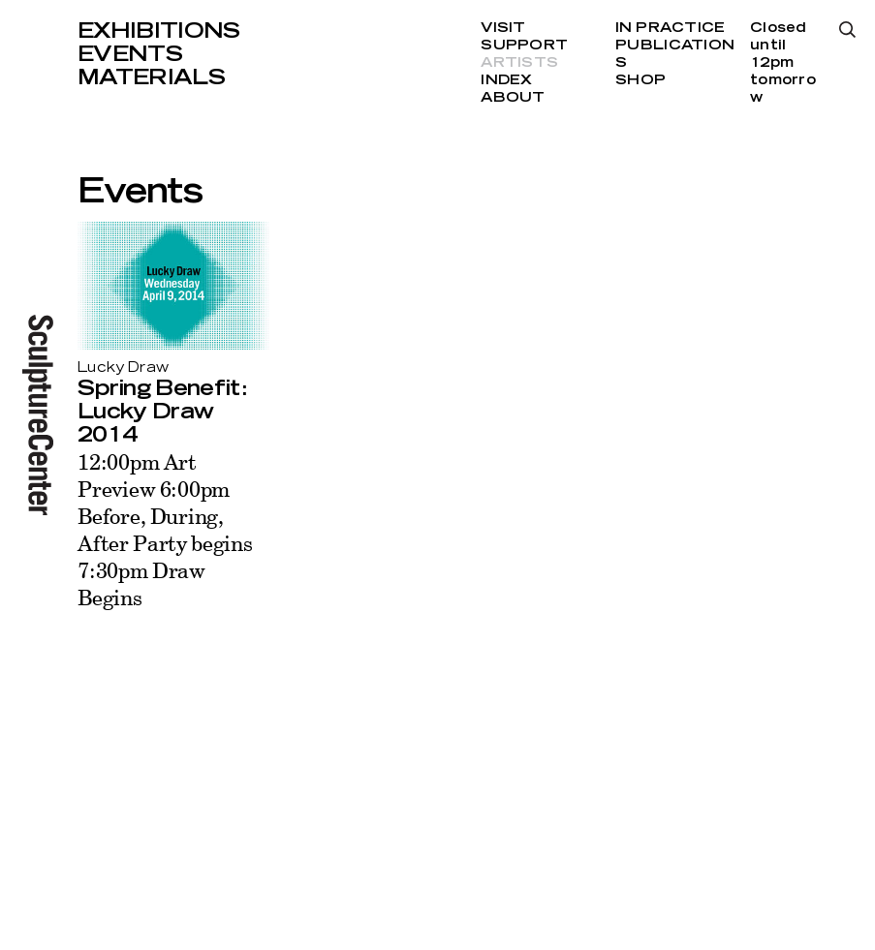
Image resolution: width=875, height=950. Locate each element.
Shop (640, 80)
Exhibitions (159, 31)
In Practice (670, 28)
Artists (519, 63)
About (513, 98)
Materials (151, 77)
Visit (503, 28)
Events (130, 54)
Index (506, 80)
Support (524, 45)
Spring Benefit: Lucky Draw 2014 (162, 411)
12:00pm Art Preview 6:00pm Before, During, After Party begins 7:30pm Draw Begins (165, 529)
